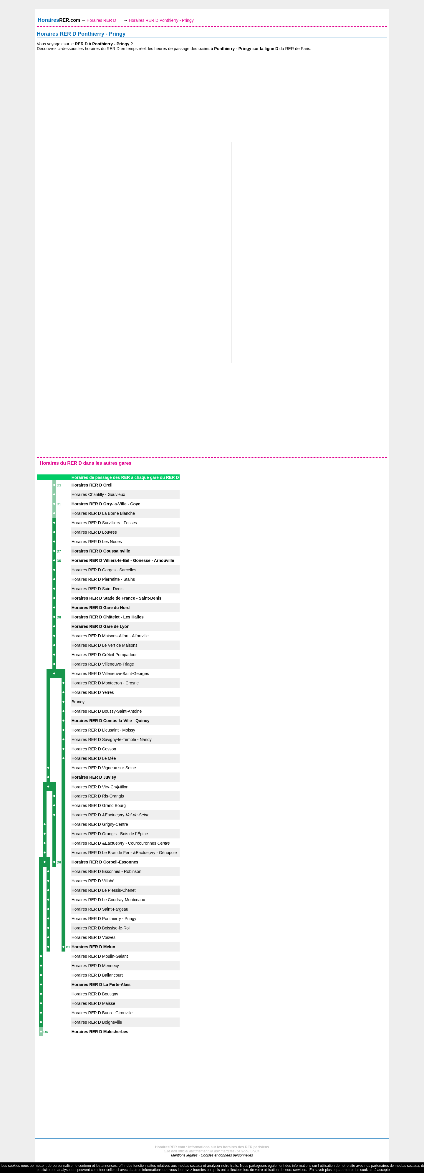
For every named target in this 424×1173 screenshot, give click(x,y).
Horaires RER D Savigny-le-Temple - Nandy (112, 739)
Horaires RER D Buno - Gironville (102, 1012)
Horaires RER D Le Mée (94, 758)
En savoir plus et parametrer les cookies (340, 1170)
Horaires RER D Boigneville (97, 1022)
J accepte (382, 1170)
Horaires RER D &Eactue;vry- (111, 815)
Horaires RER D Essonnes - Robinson (106, 871)
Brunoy (78, 701)
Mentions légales (184, 1155)
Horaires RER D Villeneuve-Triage (103, 664)
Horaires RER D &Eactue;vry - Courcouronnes (121, 843)
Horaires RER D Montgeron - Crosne (105, 683)
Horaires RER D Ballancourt (97, 975)
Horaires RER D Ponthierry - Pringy (104, 918)
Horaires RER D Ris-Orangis (98, 796)
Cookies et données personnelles (227, 1155)
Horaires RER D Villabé (93, 880)
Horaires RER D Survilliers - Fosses (104, 522)
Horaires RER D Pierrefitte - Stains (103, 579)
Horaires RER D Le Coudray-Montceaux (108, 899)
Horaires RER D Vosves (93, 937)
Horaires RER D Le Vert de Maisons (105, 645)
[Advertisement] (212, 97)
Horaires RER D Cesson (94, 749)
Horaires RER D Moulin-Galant (100, 956)
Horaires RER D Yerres (93, 692)
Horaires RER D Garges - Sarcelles (104, 570)
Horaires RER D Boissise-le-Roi (101, 928)
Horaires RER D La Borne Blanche (103, 513)
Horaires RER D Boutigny (95, 994)
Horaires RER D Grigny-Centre (100, 824)
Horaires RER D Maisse (93, 1003)
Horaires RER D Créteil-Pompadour (104, 654)
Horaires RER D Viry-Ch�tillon (100, 787)
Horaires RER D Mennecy (95, 965)
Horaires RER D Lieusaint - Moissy (103, 730)
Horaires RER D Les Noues (97, 541)
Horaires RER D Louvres (94, 532)
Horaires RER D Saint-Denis (98, 588)
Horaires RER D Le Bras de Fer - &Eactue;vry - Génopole (124, 852)
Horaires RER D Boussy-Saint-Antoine (107, 711)
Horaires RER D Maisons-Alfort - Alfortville (110, 635)
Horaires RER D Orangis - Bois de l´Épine (110, 833)
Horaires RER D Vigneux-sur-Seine (104, 767)
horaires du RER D (102, 48)
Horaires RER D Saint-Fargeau (100, 909)
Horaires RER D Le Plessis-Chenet (104, 890)
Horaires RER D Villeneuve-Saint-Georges (110, 673)
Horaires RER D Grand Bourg (99, 805)
